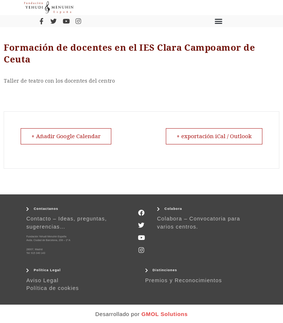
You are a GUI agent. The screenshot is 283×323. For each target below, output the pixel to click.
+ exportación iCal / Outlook (214, 136)
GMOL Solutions (165, 314)
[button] (219, 21)
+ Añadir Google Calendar (66, 136)
